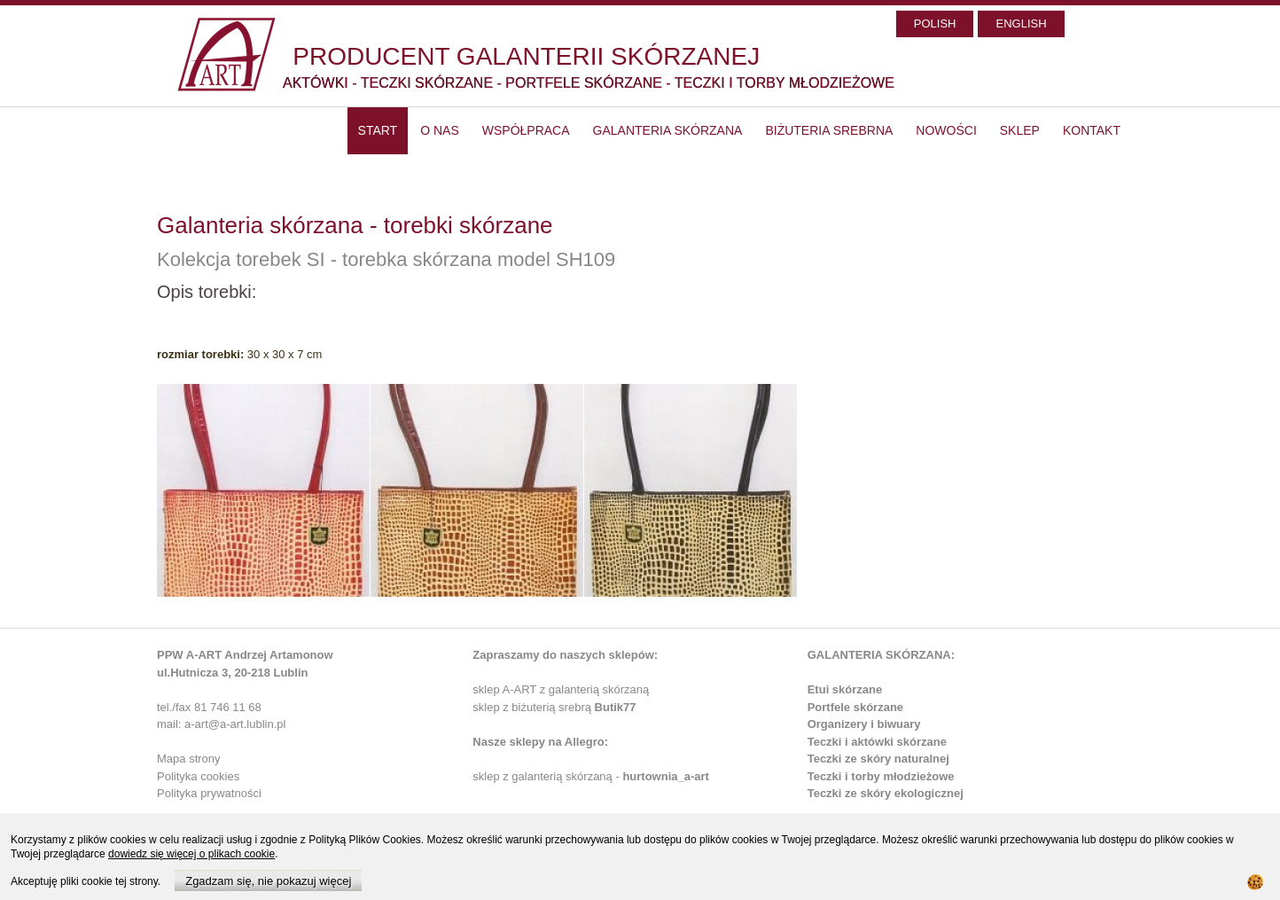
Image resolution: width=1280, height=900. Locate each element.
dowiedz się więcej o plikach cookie (191, 854)
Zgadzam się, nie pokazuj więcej (268, 881)
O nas (439, 130)
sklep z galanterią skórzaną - (547, 776)
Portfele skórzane (855, 707)
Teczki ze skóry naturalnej (878, 758)
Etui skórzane (845, 689)
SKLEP (1020, 130)
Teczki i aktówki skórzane (877, 741)
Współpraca (526, 130)
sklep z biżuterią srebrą (554, 707)
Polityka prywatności (209, 793)
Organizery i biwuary (864, 724)
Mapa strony (189, 758)
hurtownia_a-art (665, 776)
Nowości (946, 130)
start (378, 130)
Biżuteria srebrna (829, 130)
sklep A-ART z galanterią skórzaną (560, 689)
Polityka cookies (198, 776)
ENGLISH (1020, 23)
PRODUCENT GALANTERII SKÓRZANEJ (526, 56)
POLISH (935, 23)
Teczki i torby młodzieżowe (881, 776)
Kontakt (1091, 130)
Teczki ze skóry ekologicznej (886, 793)
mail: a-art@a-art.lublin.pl (221, 724)
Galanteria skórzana (668, 130)
